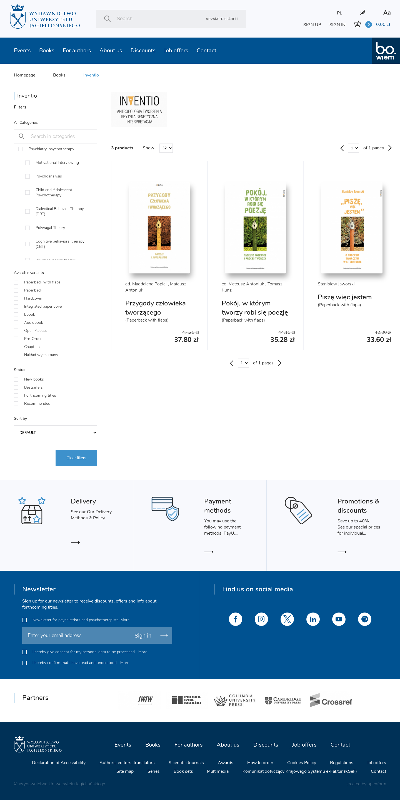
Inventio (91, 75)
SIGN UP (312, 25)
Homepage (24, 75)
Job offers (176, 50)
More (125, 620)
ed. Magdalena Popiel (146, 284)
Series (154, 771)
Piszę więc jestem (345, 297)
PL (339, 13)
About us (110, 50)
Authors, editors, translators (127, 763)
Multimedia (218, 771)
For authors (77, 50)
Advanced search (222, 19)
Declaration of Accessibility (59, 763)
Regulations (341, 763)
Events (22, 50)
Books (46, 50)
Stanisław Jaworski (336, 284)
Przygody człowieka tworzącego (155, 308)
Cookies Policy (301, 763)
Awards (225, 763)
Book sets (183, 771)
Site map (125, 771)
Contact (206, 50)
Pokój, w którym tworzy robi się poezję (255, 308)
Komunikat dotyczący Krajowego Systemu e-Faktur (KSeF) (299, 771)
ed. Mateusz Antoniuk (243, 284)
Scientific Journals (186, 763)
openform (377, 784)
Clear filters (76, 458)
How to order (260, 763)
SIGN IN (337, 25)
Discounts (143, 50)
